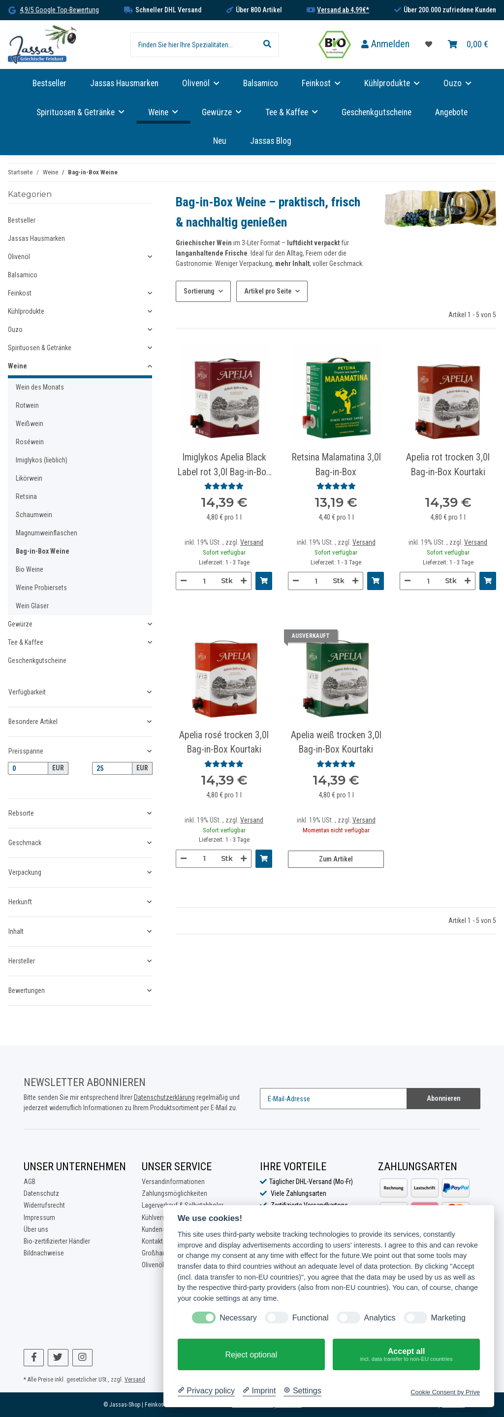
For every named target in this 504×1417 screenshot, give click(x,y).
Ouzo (15, 329)
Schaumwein (34, 515)
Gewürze (20, 624)
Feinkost (20, 293)
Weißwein (29, 424)
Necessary (238, 1318)
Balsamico (22, 275)
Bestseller (21, 220)
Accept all (406, 1355)
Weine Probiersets (41, 588)
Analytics (380, 1318)
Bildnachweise (44, 1253)
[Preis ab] (28, 768)
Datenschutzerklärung (164, 1097)
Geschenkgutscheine (37, 660)
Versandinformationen (173, 1182)
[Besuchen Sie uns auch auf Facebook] (34, 1357)
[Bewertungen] (224, 486)
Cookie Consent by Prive (445, 1392)
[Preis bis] (112, 768)
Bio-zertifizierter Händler (57, 1241)
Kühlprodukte (26, 311)
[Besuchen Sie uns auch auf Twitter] (58, 1357)
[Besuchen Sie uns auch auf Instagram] (82, 1357)
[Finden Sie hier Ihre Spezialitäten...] (193, 45)
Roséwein (30, 442)
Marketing (448, 1318)
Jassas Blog (270, 141)
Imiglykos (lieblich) (41, 460)
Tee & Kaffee (25, 642)
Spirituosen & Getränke (39, 348)
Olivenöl (19, 257)
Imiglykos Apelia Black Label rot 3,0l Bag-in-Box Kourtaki (224, 465)
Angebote (451, 112)
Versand (251, 542)
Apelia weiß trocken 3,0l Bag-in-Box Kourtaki (336, 742)
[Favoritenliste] (428, 45)
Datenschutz (41, 1193)
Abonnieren (443, 1098)
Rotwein (27, 405)
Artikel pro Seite (267, 291)
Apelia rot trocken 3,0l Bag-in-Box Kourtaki (448, 464)
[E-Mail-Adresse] (333, 1098)
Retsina (26, 496)
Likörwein (29, 478)
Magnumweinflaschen (46, 533)
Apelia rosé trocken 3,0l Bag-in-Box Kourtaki (224, 742)
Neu (219, 141)
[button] (385, 44)
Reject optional (251, 1355)
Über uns (36, 1229)
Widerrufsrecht (44, 1205)
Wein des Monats (40, 387)
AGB (29, 1182)
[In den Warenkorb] (263, 581)
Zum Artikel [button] (336, 859)
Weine (17, 366)
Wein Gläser (32, 606)
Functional (310, 1318)
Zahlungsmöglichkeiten (174, 1193)
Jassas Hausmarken (36, 238)
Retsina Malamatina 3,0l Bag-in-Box (336, 464)
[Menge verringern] (183, 581)
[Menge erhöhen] (243, 581)
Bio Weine (29, 569)
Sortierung (199, 291)
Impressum (39, 1217)
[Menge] (204, 581)
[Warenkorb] (468, 45)
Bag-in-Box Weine (42, 551)
